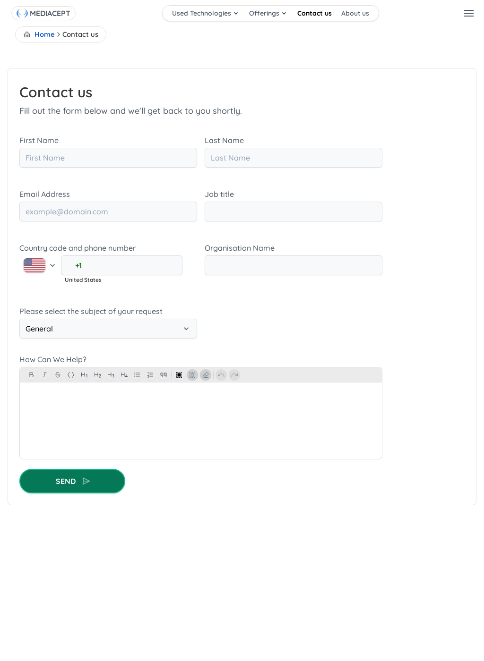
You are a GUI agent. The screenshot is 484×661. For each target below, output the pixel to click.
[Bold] (31, 375)
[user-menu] (468, 13)
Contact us (314, 13)
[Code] (71, 375)
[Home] (22, 13)
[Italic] (44, 375)
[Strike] (57, 375)
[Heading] (124, 375)
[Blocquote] (163, 375)
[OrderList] (150, 375)
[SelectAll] (179, 375)
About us (355, 13)
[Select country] (40, 265)
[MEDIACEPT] (51, 13)
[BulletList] (137, 375)
